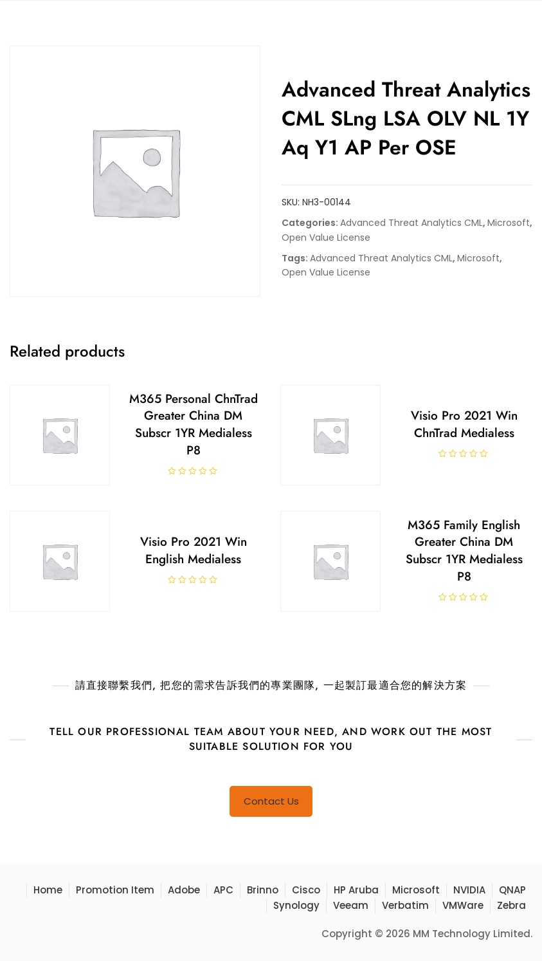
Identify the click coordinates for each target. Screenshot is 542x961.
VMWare (462, 905)
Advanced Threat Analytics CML (411, 222)
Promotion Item (115, 890)
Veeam (350, 905)
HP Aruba (356, 890)
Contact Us (271, 801)
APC (223, 890)
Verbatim (405, 905)
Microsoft (508, 222)
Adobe (184, 890)
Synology (296, 905)
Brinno (262, 890)
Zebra (511, 905)
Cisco (306, 890)
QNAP (512, 890)
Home (47, 890)
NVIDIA (469, 890)
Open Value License (326, 237)
